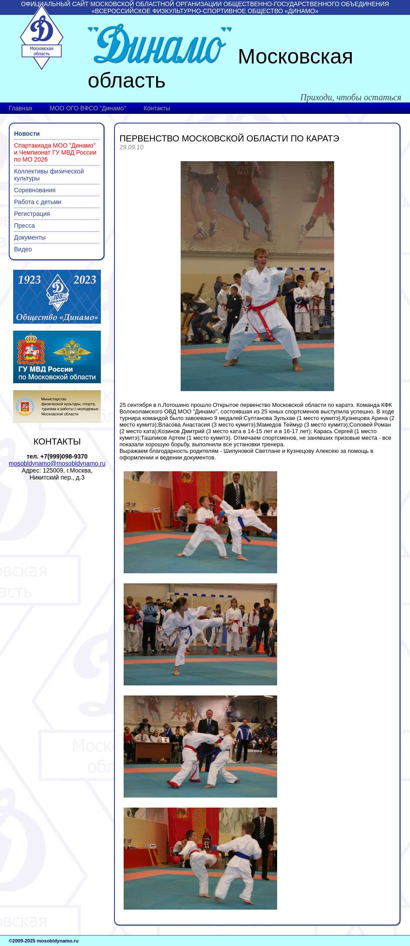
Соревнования (35, 190)
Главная (20, 108)
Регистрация (32, 213)
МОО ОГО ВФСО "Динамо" (88, 108)
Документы (30, 237)
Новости (27, 133)
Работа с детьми (37, 201)
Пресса (24, 225)
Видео (23, 249)
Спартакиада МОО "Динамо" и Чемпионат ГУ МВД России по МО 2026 (55, 152)
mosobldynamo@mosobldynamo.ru (57, 463)
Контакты (156, 108)
